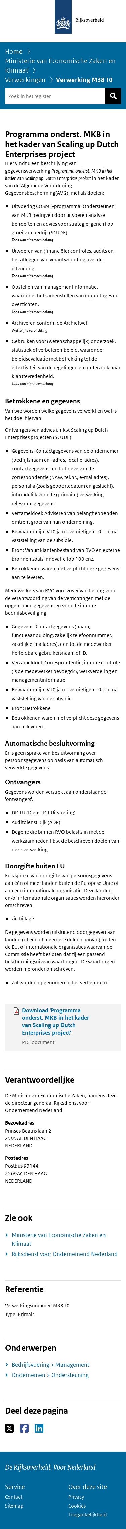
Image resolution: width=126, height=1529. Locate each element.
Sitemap (14, 1505)
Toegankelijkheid (87, 1514)
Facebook (25, 1428)
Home (14, 51)
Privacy (76, 1497)
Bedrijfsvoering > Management (50, 1364)
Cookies (77, 1505)
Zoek (113, 96)
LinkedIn (39, 1428)
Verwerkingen (25, 80)
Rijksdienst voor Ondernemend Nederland (65, 1254)
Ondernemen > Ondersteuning (50, 1375)
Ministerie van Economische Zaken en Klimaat (60, 65)
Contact (13, 1497)
